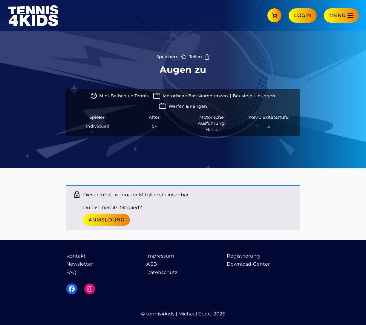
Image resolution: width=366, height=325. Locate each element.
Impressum (160, 256)
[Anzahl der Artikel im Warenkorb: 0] (274, 15)
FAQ (71, 272)
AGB (151, 264)
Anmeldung (106, 220)
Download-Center (248, 264)
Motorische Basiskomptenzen (195, 95)
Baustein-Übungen (254, 95)
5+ (154, 126)
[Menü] (341, 15)
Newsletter (79, 264)
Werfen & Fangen (188, 106)
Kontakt (76, 256)
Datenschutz (161, 272)
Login (302, 15)
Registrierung (243, 256)
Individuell (97, 126)
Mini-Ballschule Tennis (123, 95)
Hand (212, 129)
